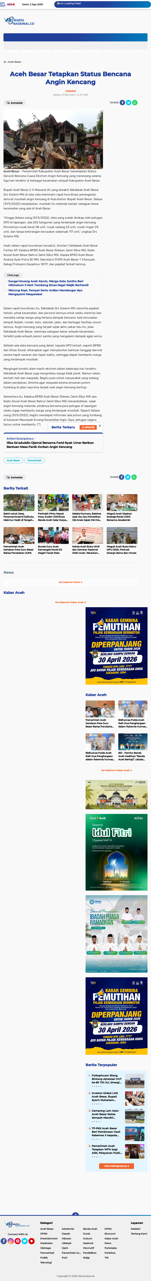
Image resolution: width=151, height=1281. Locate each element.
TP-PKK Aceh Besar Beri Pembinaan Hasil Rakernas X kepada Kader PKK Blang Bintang (106, 1132)
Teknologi (46, 1262)
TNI (107, 1257)
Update (88, 427)
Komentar (15, 102)
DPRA (108, 1228)
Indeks (12, 51)
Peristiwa (110, 1252)
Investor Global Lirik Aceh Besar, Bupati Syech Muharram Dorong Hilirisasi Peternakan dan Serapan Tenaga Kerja (106, 1097)
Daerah (27, 51)
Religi (86, 1257)
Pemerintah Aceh (72, 1252)
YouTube (34, 1243)
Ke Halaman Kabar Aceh (70, 602)
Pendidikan (89, 1252)
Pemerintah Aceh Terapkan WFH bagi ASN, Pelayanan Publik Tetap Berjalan (107, 1149)
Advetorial (68, 1228)
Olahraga (45, 1248)
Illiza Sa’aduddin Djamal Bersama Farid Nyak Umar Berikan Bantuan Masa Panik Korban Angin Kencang (50, 445)
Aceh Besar (13, 460)
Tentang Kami (139, 1233)
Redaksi (135, 1228)
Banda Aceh (90, 1228)
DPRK (43, 1233)
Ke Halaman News (70, 582)
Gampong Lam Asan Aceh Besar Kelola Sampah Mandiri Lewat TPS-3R (105, 1114)
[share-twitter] (128, 102)
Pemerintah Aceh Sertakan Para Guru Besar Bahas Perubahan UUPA (99, 723)
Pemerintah (34, 460)
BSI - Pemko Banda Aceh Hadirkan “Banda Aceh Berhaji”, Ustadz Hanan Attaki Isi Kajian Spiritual (131, 756)
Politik (44, 1257)
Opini (138, 51)
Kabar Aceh (13, 593)
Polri (64, 1257)
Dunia (86, 1233)
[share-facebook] (122, 102)
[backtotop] (75, 1215)
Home (11, 4)
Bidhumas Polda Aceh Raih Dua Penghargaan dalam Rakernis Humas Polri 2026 (132, 723)
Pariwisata (111, 1248)
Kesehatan (77, 51)
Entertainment (48, 1238)
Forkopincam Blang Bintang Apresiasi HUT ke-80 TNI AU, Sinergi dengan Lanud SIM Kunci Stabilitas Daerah (107, 1079)
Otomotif (88, 1248)
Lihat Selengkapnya (116, 1165)
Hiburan (66, 1238)
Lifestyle (95, 51)
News (126, 51)
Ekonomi (43, 51)
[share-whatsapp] (134, 102)
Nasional (112, 51)
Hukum (59, 51)
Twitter (26, 1243)
